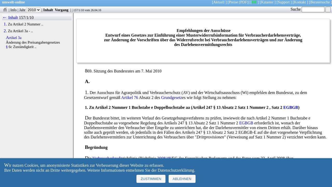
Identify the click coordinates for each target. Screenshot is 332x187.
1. (5, 24)
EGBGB (290, 107)
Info (13, 10)
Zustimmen (151, 179)
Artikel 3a (14, 38)
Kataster (267, 2)
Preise (233, 2)
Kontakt (300, 2)
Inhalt (48, 10)
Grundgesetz (171, 97)
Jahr (30, 10)
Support (284, 2)
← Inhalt (10, 17)
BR (254, 2)
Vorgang (61, 10)
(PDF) (243, 2)
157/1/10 (78, 10)
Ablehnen (182, 179)
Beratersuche (320, 2)
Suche (307, 9)
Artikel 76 (129, 97)
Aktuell (218, 2)
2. (5, 31)
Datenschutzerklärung (176, 170)
